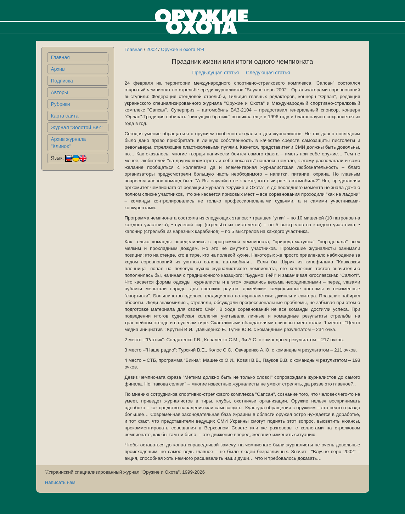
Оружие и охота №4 (182, 49)
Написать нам (60, 482)
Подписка (62, 81)
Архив (58, 69)
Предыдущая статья (215, 72)
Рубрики (60, 104)
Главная (60, 57)
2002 (151, 49)
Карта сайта (65, 116)
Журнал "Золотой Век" (77, 127)
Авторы (59, 92)
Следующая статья (268, 72)
